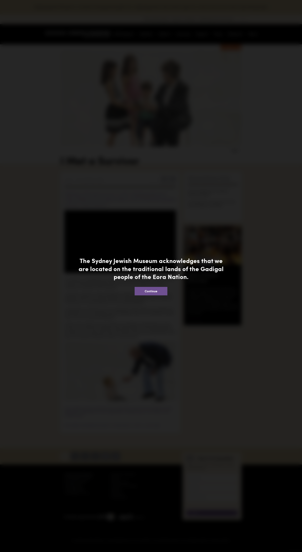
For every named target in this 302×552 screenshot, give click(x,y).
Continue (151, 291)
